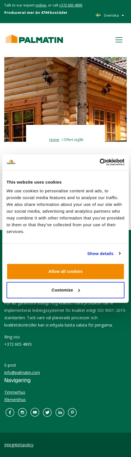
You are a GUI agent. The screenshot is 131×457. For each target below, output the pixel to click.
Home (54, 139)
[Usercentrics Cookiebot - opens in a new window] (99, 162)
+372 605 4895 (71, 5)
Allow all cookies (65, 271)
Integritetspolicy (18, 444)
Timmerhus (14, 392)
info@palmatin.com (22, 372)
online (40, 5)
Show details (100, 253)
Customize (66, 290)
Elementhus (15, 399)
